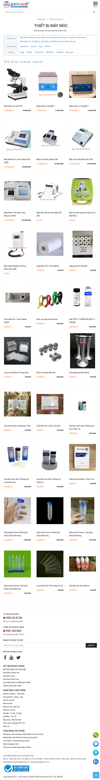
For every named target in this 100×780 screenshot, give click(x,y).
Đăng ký (91, 645)
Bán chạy (14, 62)
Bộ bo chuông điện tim (46, 372)
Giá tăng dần (25, 62)
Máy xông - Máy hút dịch (12, 720)
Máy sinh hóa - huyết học (67, 37)
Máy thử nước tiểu (49, 37)
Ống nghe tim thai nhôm (79, 372)
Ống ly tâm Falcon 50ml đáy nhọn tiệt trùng (48, 534)
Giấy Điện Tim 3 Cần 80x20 (48, 266)
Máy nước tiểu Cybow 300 (47, 159)
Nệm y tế (6, 726)
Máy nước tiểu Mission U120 (81, 159)
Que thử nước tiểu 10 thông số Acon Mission (16, 480)
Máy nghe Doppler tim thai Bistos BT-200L (15, 267)
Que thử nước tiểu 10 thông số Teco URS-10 (81, 427)
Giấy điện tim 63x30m (78, 266)
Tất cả (6, 62)
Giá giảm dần (37, 62)
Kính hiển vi (81, 37)
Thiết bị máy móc (56, 19)
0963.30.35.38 (12, 617)
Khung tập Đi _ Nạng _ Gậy (13, 697)
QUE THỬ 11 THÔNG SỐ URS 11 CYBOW (82, 320)
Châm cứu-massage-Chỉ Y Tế (14, 723)
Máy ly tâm (39, 41)
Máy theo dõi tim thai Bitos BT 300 (49, 214)
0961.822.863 (12, 630)
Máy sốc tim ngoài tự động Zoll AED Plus (82, 214)
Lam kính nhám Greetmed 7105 (17, 426)
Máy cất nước (59, 41)
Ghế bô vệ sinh (8, 700)
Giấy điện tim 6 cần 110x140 (48, 426)
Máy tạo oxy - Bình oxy (11, 707)
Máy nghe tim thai (27, 41)
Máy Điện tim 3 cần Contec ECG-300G (17, 161)
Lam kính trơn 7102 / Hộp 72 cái (50, 586)
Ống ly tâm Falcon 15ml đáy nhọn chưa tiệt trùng (15, 587)
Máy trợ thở (49, 41)
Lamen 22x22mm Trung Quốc (16, 372)
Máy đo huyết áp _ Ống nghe (13, 694)
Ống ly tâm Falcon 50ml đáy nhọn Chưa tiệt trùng (15, 534)
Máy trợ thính (8, 703)
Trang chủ (41, 19)
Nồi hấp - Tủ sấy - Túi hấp (12, 713)
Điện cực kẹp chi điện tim (47, 319)
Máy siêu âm (36, 37)
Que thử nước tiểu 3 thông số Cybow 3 (49, 480)
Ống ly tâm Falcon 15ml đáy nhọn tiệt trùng (81, 534)
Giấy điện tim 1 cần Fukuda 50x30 (15, 320)
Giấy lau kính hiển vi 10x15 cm (81, 479)
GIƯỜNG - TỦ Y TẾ (9, 716)
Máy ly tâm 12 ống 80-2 (79, 106)
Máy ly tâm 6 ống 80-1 (46, 106)
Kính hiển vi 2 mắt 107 (13, 106)
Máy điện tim (25, 37)
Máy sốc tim (71, 41)
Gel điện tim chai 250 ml (79, 586)
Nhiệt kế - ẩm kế (9, 710)
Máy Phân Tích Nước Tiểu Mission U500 (14, 214)
